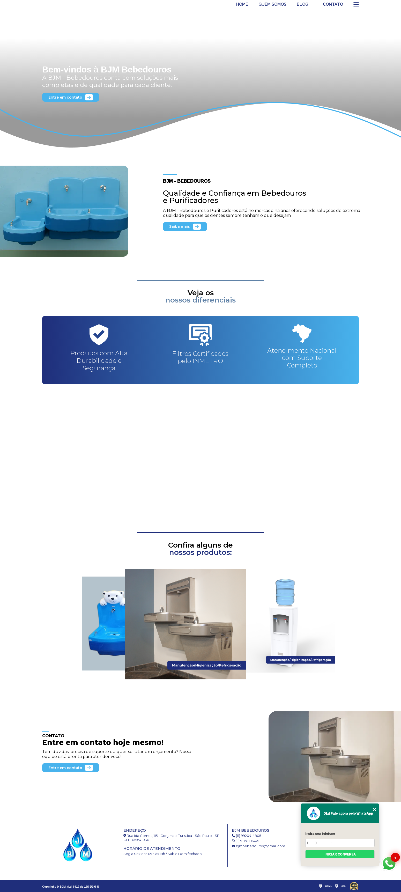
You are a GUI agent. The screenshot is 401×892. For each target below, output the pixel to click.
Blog (302, 4)
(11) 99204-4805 (246, 836)
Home (242, 4)
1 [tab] (200, 159)
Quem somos (272, 4)
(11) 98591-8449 (245, 841)
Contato (333, 4)
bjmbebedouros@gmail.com (258, 846)
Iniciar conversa (340, 854)
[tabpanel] (200, 83)
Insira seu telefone (320, 834)
